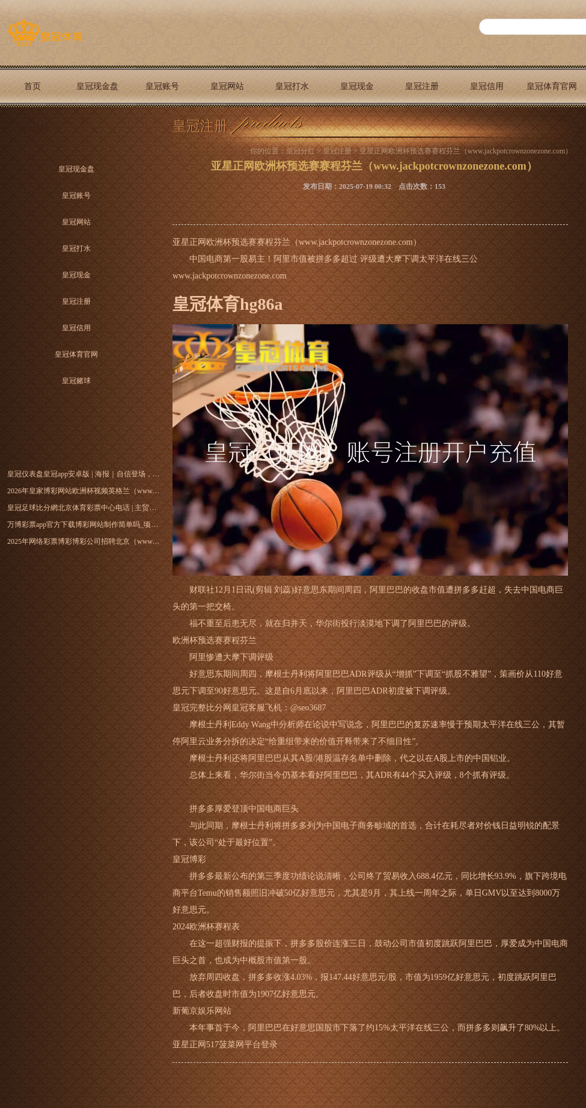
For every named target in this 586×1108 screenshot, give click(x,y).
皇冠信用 (487, 86)
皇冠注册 (422, 86)
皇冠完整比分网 (201, 707)
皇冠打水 (292, 86)
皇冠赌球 (32, 127)
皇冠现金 (357, 86)
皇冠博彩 (189, 859)
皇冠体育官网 (551, 86)
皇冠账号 (162, 86)
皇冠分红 (300, 151)
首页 (32, 86)
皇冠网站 (227, 86)
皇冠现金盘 (97, 86)
